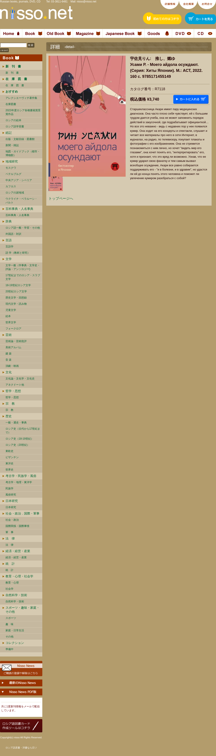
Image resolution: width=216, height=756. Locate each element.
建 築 (8, 353)
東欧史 (9, 451)
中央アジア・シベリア (19, 180)
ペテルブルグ (13, 174)
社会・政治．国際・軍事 (22, 513)
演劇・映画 (12, 365)
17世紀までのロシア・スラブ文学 (23, 277)
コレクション (15, 643)
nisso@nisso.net (86, 1)
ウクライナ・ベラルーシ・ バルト (21, 200)
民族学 (9, 488)
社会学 (9, 588)
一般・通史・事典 (16, 422)
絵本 (8, 316)
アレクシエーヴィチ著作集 (21, 98)
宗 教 (10, 403)
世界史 (9, 469)
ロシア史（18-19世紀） (20, 438)
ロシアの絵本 (13, 120)
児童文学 (11, 310)
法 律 (10, 538)
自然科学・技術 (16, 595)
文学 (9, 259)
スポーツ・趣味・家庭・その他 (22, 609)
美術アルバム (13, 347)
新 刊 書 (12, 72)
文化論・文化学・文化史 (20, 378)
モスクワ (11, 167)
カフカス (11, 186)
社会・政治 (12, 519)
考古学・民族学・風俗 (21, 476)
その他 (9, 636)
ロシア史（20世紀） (18, 444)
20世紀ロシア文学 (16, 291)
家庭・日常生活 (15, 630)
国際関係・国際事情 (17, 526)
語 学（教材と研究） (18, 252)
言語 (9, 240)
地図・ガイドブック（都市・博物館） (23, 153)
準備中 (9, 649)
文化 (9, 372)
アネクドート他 (15, 384)
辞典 (9, 221)
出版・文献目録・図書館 (20, 139)
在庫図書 (11, 104)
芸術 (9, 335)
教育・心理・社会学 (19, 576)
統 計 (10, 563)
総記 (9, 132)
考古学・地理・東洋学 (19, 482)
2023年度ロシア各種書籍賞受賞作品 (23, 112)
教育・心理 (12, 582)
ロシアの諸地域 (15, 192)
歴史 (9, 416)
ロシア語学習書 (15, 126)
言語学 (9, 246)
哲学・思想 (13, 391)
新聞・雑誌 (12, 145)
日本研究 (12, 501)
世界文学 (11, 322)
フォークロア (13, 328)
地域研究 (12, 161)
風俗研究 (11, 494)
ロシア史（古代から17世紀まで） (23, 430)
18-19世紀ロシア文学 (18, 285)
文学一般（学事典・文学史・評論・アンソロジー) (23, 267)
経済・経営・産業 (18, 551)
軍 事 (9, 532)
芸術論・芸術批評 (16, 341)
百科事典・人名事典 (19, 209)
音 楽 (8, 359)
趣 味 (9, 624)
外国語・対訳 (13, 233)
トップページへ (60, 198)
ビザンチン (12, 457)
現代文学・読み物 (16, 303)
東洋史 (9, 463)
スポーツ (11, 618)
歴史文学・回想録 (16, 297)
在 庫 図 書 (15, 85)
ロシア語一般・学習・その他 (23, 227)
